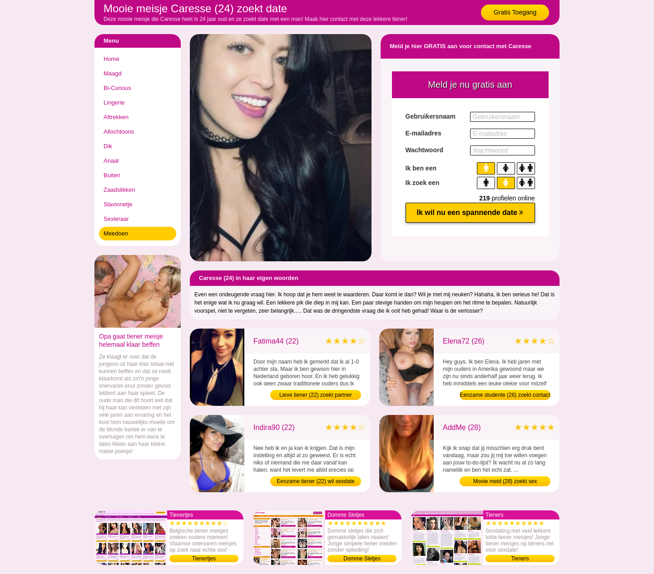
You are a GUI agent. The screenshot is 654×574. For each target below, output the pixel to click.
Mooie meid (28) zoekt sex (505, 481)
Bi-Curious (117, 88)
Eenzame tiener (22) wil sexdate (315, 481)
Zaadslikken (119, 189)
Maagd (113, 73)
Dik (108, 146)
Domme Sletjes (361, 558)
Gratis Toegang (515, 12)
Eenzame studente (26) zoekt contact (505, 395)
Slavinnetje (118, 204)
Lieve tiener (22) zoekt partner (315, 395)
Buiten (112, 175)
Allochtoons (119, 131)
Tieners (520, 558)
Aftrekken (116, 117)
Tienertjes (204, 558)
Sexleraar (116, 218)
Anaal (111, 160)
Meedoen (116, 233)
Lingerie (114, 102)
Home (111, 58)
